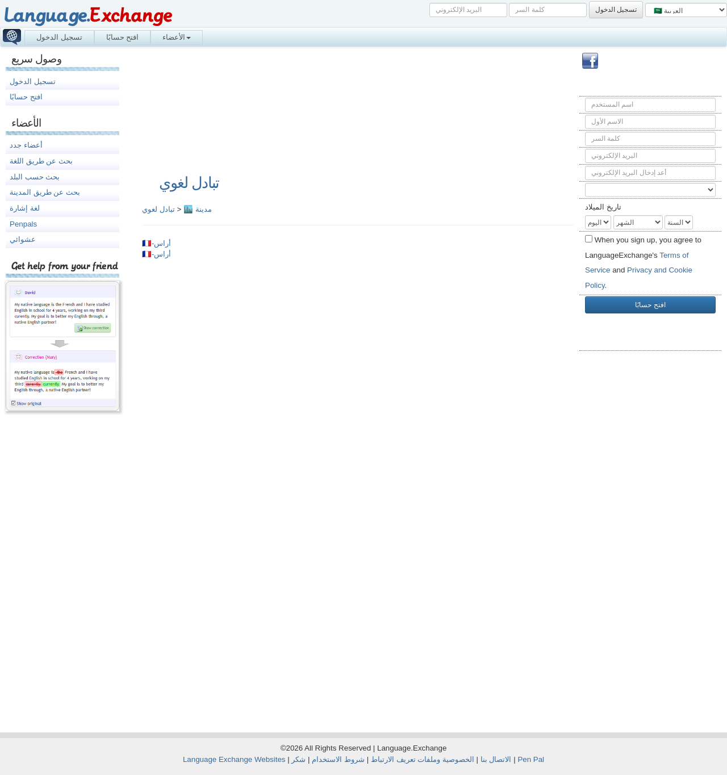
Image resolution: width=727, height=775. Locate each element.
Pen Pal (530, 759)
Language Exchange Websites (234, 759)
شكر (298, 759)
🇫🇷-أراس (156, 243)
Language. (88, 15)
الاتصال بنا (496, 759)
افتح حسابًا (122, 37)
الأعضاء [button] (176, 37)
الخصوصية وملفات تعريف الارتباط (422, 759)
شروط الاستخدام (338, 759)
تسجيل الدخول (59, 37)
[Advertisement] (650, 540)
